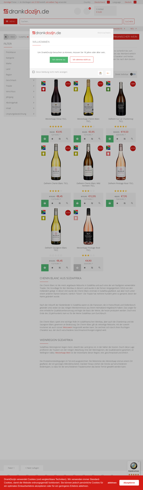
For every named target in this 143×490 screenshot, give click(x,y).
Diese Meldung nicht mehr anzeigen (51, 72)
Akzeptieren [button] (129, 483)
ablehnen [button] (112, 483)
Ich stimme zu (59, 59)
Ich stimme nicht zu (81, 59)
